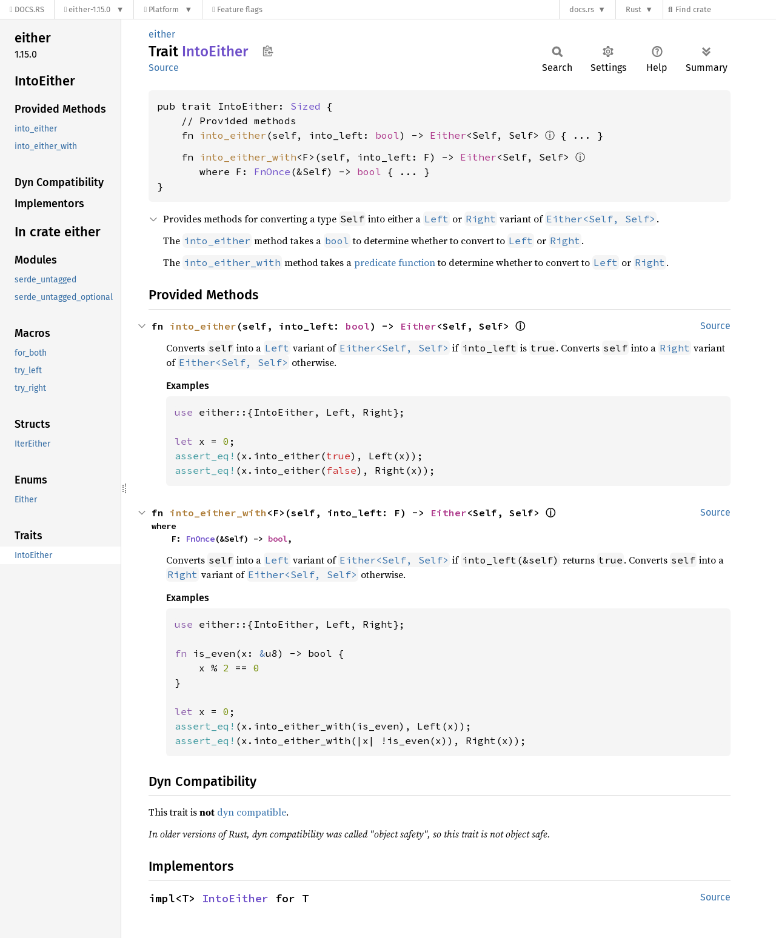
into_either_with (247, 157)
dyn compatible (251, 812)
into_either (232, 135)
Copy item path (268, 51)
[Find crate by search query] (725, 9)
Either (448, 135)
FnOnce (272, 171)
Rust (633, 9)
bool (387, 135)
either (162, 34)
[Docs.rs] (27, 9)
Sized (305, 106)
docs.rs (581, 9)
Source (164, 67)
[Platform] (168, 9)
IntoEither (235, 898)
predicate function (394, 262)
